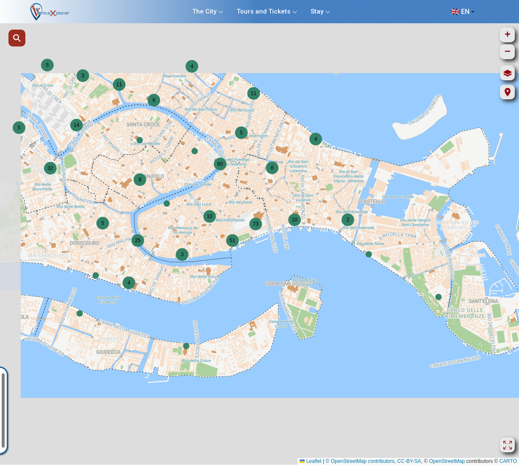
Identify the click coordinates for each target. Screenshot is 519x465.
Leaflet (310, 461)
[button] (167, 203)
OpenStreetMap (447, 461)
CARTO (508, 461)
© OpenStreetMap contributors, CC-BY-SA (373, 461)
